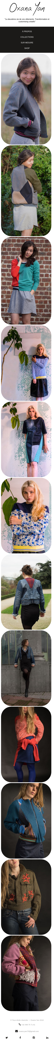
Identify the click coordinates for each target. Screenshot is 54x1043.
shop (27, 48)
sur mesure (27, 43)
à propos (27, 31)
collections (27, 37)
